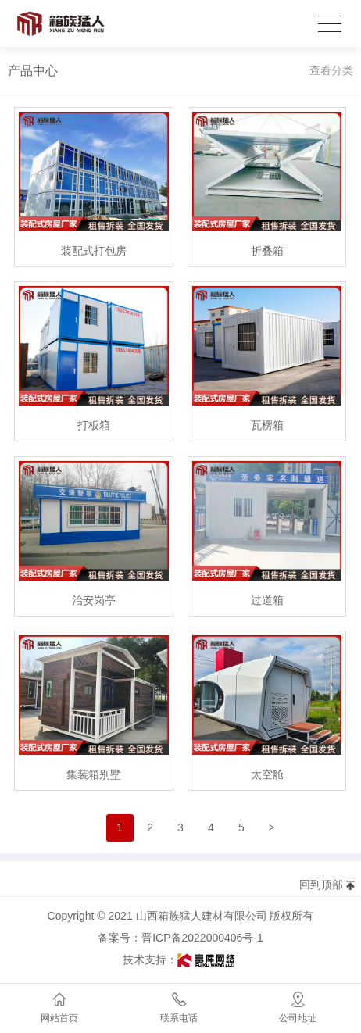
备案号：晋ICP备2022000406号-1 (180, 937)
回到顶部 (321, 884)
